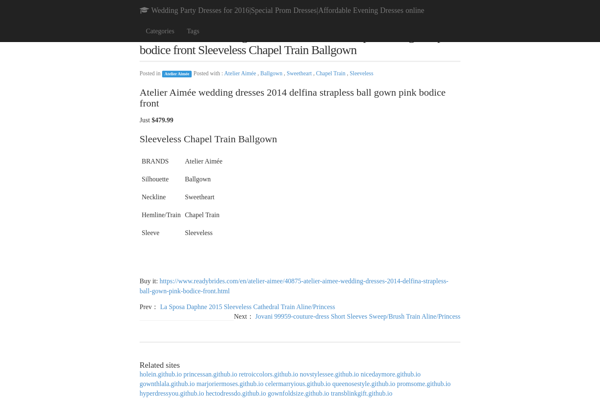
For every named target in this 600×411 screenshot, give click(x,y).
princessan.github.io (210, 374)
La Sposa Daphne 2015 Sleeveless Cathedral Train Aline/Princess (247, 306)
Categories (160, 31)
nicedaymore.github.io (391, 374)
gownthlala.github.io (167, 383)
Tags (193, 31)
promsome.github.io (424, 383)
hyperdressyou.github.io (172, 393)
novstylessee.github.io (329, 374)
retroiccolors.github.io (268, 374)
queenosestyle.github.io (363, 383)
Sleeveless (361, 73)
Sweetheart (300, 73)
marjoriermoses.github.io (229, 383)
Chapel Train (331, 73)
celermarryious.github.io (297, 383)
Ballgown (272, 73)
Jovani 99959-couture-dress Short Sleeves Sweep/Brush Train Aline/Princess (357, 316)
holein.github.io (161, 374)
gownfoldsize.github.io (299, 393)
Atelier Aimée (177, 74)
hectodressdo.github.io (236, 393)
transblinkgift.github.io (361, 393)
